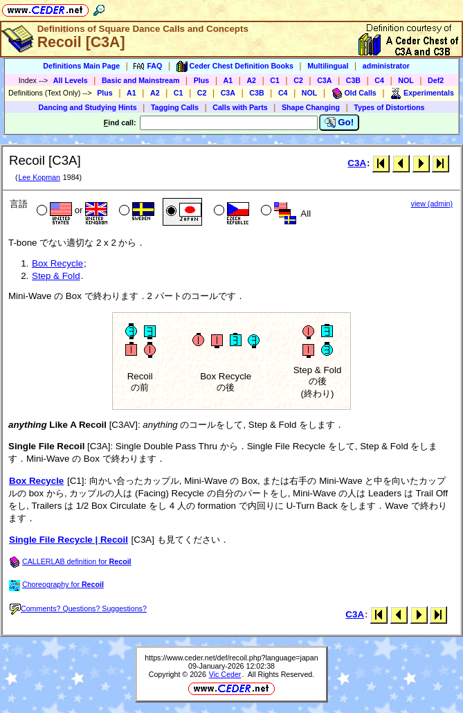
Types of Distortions (389, 107)
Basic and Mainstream (141, 80)
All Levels (70, 80)
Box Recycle (57, 263)
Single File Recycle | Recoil (68, 539)
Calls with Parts (239, 107)
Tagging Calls (175, 107)
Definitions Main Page (81, 66)
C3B (353, 80)
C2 (298, 80)
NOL (406, 80)
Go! (339, 122)
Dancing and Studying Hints (88, 107)
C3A (324, 80)
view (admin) (432, 203)
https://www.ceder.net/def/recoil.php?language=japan (231, 657)
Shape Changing (311, 107)
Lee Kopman (39, 177)
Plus (202, 80)
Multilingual (327, 66)
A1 (228, 80)
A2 (251, 80)
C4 (379, 80)
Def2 (436, 80)
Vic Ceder (225, 674)
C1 (275, 80)
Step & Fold (56, 276)
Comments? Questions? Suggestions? (78, 608)
